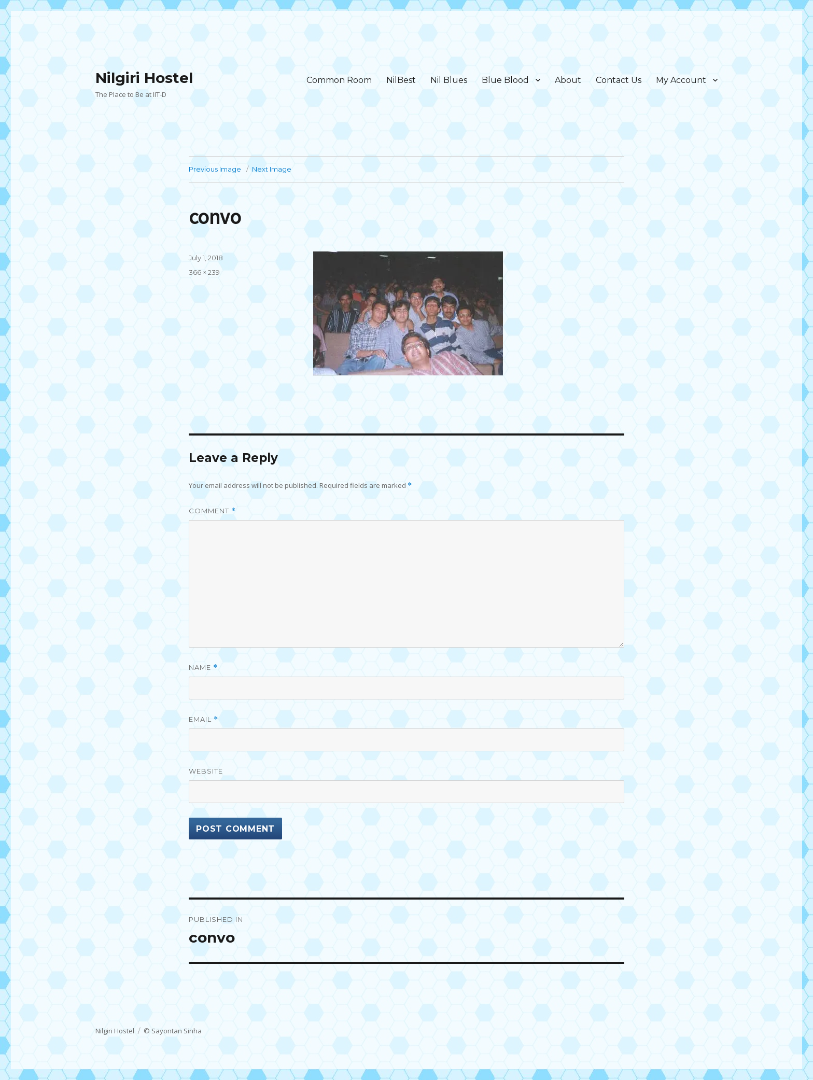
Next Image (271, 169)
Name (203, 667)
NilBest (401, 80)
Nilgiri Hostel (144, 78)
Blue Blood (505, 80)
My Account (681, 80)
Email (203, 719)
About (568, 80)
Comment (212, 511)
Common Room (339, 80)
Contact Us (618, 80)
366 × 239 (204, 272)
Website (206, 771)
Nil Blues (448, 80)
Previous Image (215, 169)
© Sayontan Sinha (173, 1030)
